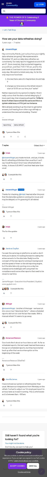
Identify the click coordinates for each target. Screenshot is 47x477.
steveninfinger (11, 49)
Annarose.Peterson (13, 338)
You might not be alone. (14, 443)
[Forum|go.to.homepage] (12, 5)
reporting (7, 125)
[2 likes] (11, 174)
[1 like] (11, 132)
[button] (2, 5)
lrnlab (8, 153)
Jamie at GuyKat (12, 248)
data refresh (19, 125)
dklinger (9, 304)
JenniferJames (11, 379)
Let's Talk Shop (10, 30)
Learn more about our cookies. (26, 461)
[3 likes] (13, 288)
